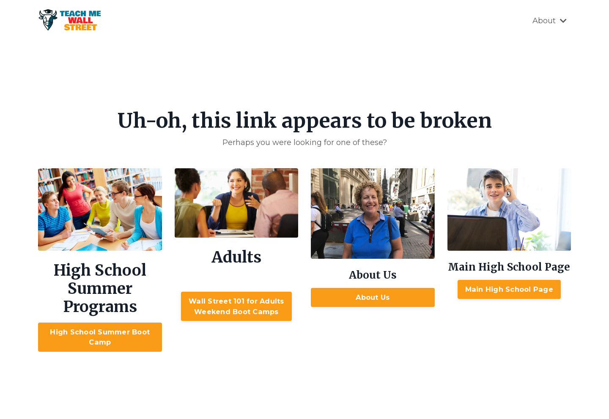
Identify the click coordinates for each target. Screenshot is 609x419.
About (549, 20)
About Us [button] (373, 297)
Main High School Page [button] (509, 289)
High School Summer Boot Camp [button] (100, 337)
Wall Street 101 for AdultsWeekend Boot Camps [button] (236, 306)
